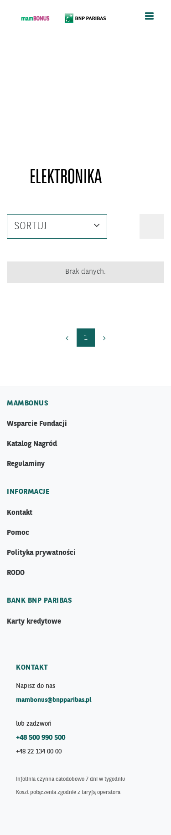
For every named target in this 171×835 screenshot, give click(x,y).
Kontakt (19, 513)
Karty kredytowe (34, 621)
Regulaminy (26, 464)
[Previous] (67, 337)
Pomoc (18, 533)
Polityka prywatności (41, 553)
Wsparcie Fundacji (37, 424)
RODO (16, 573)
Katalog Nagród (32, 444)
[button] (152, 226)
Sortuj (57, 225)
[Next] (104, 337)
